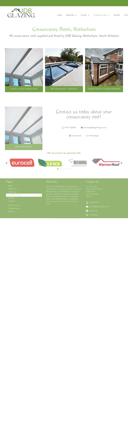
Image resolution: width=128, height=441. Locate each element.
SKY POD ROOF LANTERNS (64, 91)
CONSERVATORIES (111, 15)
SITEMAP (11, 223)
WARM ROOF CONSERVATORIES (104, 91)
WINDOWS (81, 15)
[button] (6, 168)
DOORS (94, 15)
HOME (69, 15)
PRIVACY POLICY (14, 217)
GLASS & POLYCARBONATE (24, 91)
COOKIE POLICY (14, 220)
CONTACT (12, 213)
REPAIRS (11, 210)
